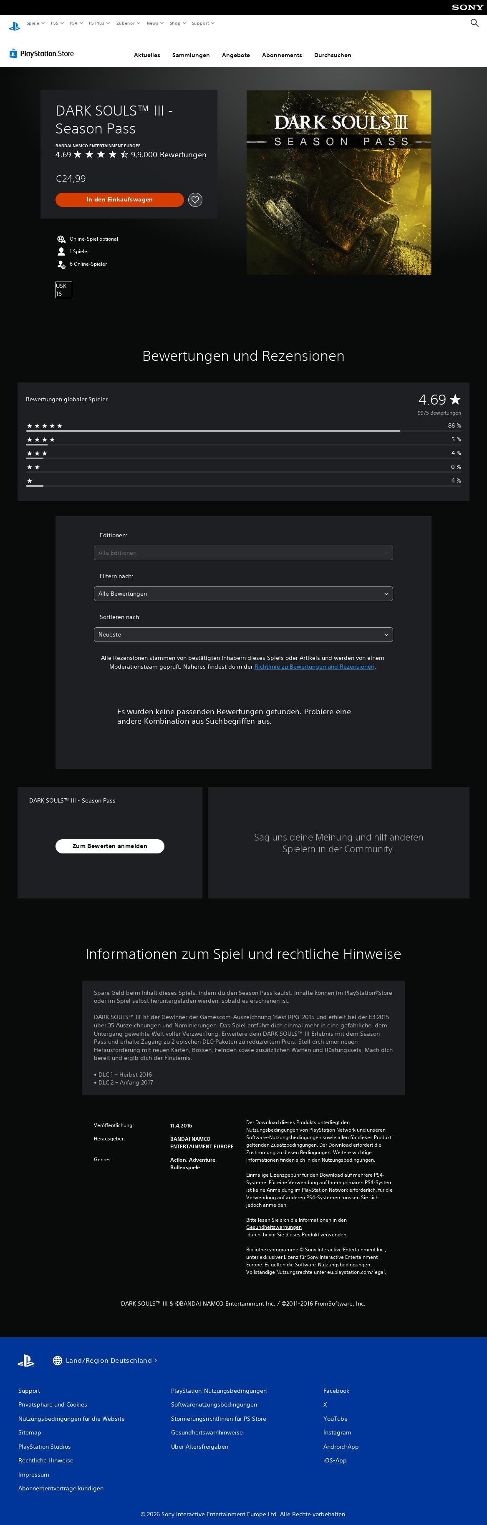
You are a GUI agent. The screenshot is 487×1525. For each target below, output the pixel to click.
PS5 (55, 23)
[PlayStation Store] (43, 45)
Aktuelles (147, 47)
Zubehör (125, 23)
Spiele (32, 23)
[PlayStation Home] (15, 23)
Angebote (236, 47)
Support (200, 23)
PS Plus (97, 23)
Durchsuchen (332, 47)
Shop (174, 23)
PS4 (74, 23)
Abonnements (282, 47)
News (152, 23)
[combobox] (243, 545)
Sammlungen (191, 47)
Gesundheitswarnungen (274, 1219)
